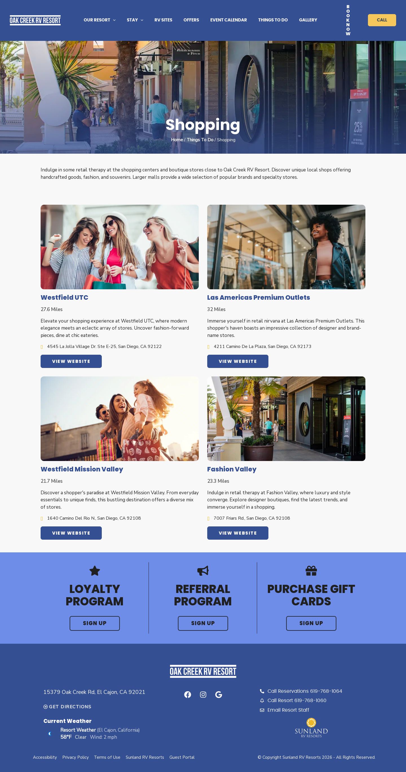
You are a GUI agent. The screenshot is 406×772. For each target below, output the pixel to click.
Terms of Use (107, 744)
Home (177, 126)
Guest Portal (183, 744)
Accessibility (45, 744)
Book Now (344, 13)
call (382, 13)
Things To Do (200, 126)
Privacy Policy (75, 744)
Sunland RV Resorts (146, 744)
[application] (124, 13)
